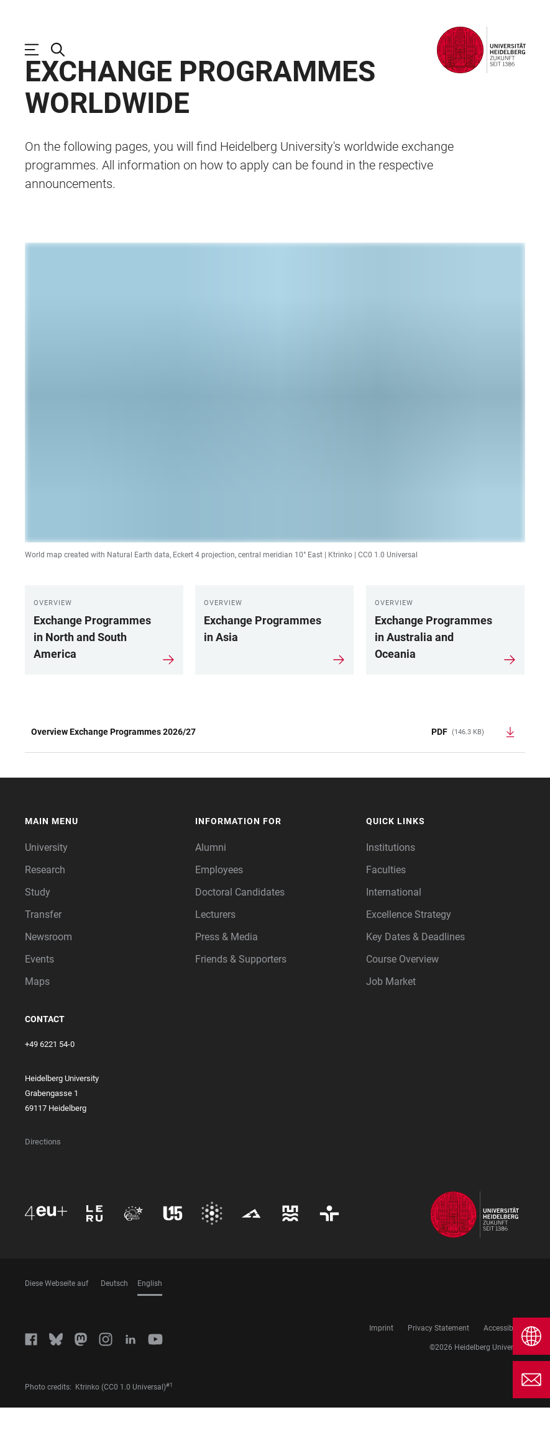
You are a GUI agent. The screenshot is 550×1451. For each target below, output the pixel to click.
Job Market (391, 1025)
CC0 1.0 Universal (388, 598)
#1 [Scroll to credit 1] (169, 1429)
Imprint (381, 1371)
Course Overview (402, 1003)
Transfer (43, 958)
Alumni (210, 891)
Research (45, 913)
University (46, 891)
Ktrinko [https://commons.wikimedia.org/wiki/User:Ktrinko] (87, 1430)
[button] (104, 864)
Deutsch (114, 1327)
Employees (219, 913)
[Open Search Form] (64, 50)
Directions (43, 1185)
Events (39, 1003)
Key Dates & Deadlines (415, 980)
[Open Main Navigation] (38, 50)
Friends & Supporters (240, 1003)
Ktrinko (340, 598)
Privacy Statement (438, 1371)
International (393, 935)
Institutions (390, 891)
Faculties (386, 913)
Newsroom (48, 980)
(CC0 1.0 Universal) (133, 1430)
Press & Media (226, 980)
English (149, 1327)
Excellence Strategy (408, 958)
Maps (37, 1025)
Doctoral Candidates (240, 935)
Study (37, 935)
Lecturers (215, 958)
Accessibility (504, 1371)
